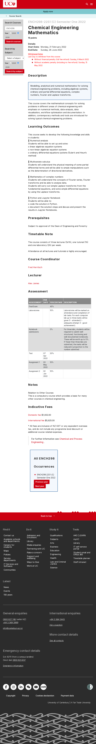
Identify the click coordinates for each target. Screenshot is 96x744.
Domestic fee (34, 415)
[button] (48, 11)
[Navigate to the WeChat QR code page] (29, 687)
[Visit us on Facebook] (6, 687)
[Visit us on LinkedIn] (21, 687)
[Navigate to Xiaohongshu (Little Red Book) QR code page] (43, 687)
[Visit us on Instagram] (13, 687)
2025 (14, 33)
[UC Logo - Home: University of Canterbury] (10, 4)
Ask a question (56, 625)
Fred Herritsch (35, 267)
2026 (8, 37)
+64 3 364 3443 (57, 619)
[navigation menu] (91, 4)
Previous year (42, 482)
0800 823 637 (19, 660)
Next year (39, 486)
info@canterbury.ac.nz (12, 628)
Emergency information (13, 665)
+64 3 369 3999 (10, 622)
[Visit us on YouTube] (36, 687)
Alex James (33, 283)
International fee (36, 420)
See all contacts (57, 640)
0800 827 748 (9, 619)
